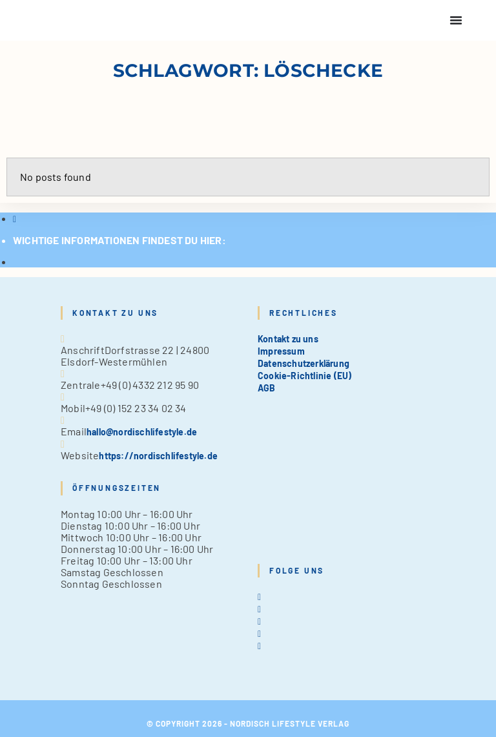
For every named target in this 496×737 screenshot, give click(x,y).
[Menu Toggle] (456, 20)
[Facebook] (259, 608)
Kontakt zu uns (288, 338)
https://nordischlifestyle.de (158, 455)
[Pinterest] (259, 633)
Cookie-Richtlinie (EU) (304, 375)
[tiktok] (259, 645)
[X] (259, 596)
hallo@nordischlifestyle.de (142, 431)
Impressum (281, 351)
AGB (267, 387)
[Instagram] (259, 621)
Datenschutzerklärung (303, 363)
